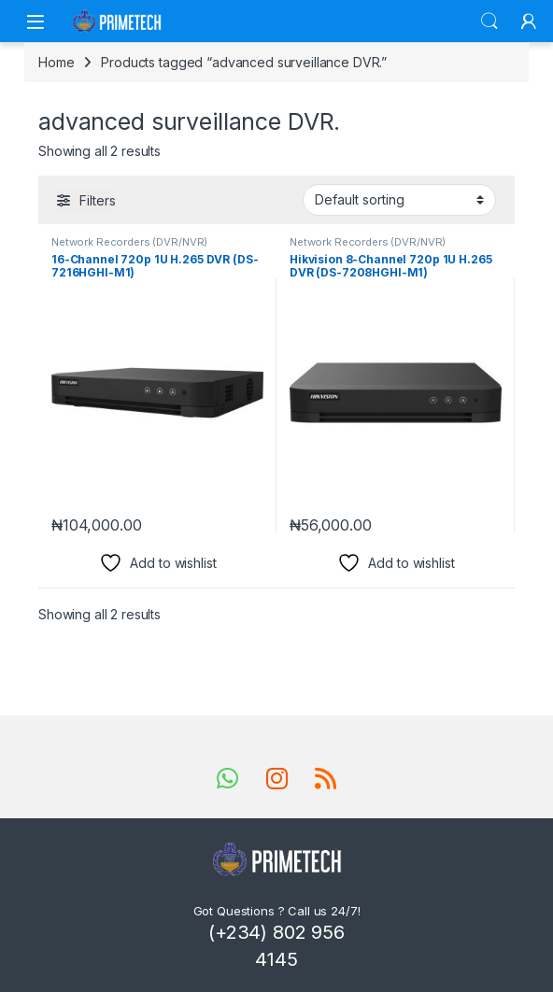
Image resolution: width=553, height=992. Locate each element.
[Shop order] (399, 200)
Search (489, 21)
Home (56, 62)
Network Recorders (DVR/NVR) (129, 241)
